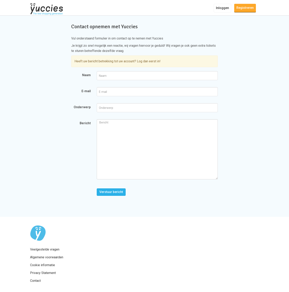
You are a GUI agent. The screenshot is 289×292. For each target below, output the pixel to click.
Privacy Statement (43, 273)
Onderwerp (82, 107)
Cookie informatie (42, 265)
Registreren (245, 8)
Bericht (85, 123)
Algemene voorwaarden (46, 257)
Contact (35, 281)
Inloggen (222, 8)
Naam (86, 75)
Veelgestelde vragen (44, 249)
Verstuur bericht (111, 192)
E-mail (86, 91)
